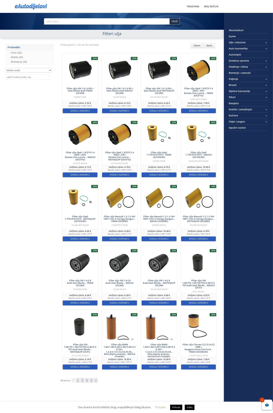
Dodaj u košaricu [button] (80, 110)
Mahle (17, 57)
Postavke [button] (160, 407)
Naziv (209, 45)
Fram (16, 52)
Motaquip (19, 61)
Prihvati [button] (176, 407)
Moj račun (211, 6)
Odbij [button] (189, 407)
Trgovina (193, 6)
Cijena (196, 45)
